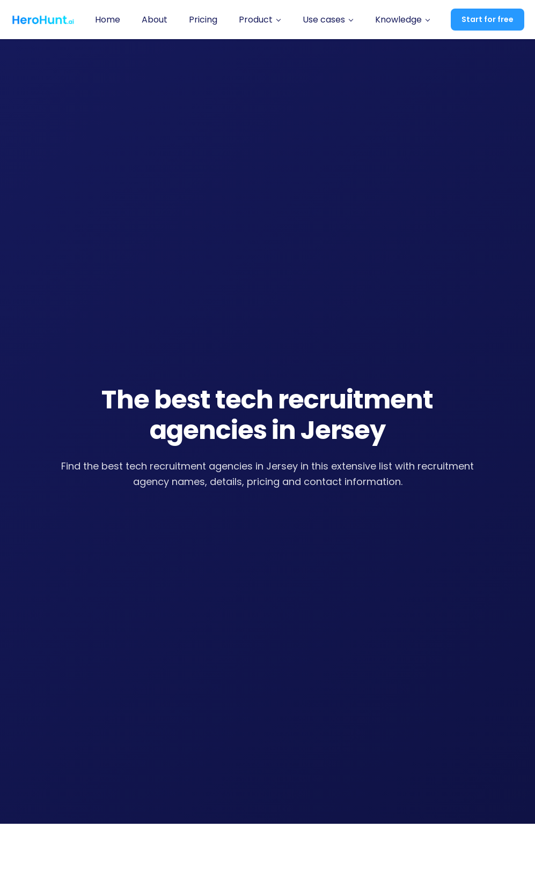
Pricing (203, 19)
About (154, 19)
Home (107, 19)
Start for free (487, 19)
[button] (260, 19)
